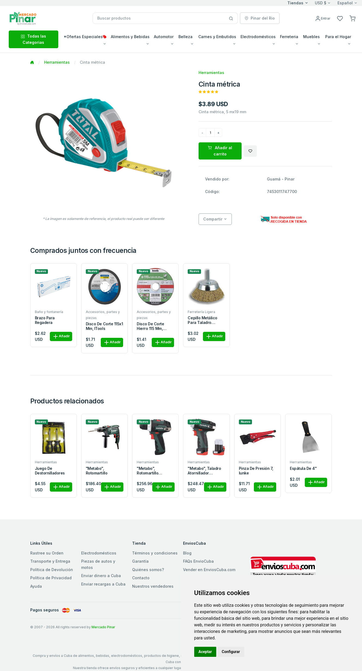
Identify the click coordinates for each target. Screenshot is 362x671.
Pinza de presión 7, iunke (256, 470)
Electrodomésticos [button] (258, 36)
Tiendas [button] (295, 3)
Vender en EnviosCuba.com (209, 569)
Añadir (61, 336)
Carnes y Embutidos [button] (217, 36)
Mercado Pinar (103, 627)
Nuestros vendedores (153, 586)
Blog (187, 553)
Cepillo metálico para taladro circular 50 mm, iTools (202, 320)
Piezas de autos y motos (98, 564)
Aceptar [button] (205, 651)
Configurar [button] (231, 651)
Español (345, 3)
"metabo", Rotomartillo (96, 470)
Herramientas (57, 62)
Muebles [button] (311, 36)
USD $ (320, 3)
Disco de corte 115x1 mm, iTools (104, 326)
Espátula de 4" (303, 468)
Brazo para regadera (45, 320)
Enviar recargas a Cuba (103, 584)
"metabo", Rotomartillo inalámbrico (147, 471)
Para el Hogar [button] (338, 36)
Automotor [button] (164, 36)
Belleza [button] (185, 36)
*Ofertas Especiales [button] (85, 36)
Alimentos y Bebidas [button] (130, 36)
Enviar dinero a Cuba (101, 575)
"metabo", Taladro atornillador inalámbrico (204, 471)
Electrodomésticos (98, 553)
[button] (352, 18)
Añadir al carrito (220, 150)
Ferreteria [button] (289, 36)
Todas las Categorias (33, 39)
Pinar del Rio (260, 18)
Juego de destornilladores (50, 470)
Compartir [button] (213, 219)
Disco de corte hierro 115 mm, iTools (150, 326)
